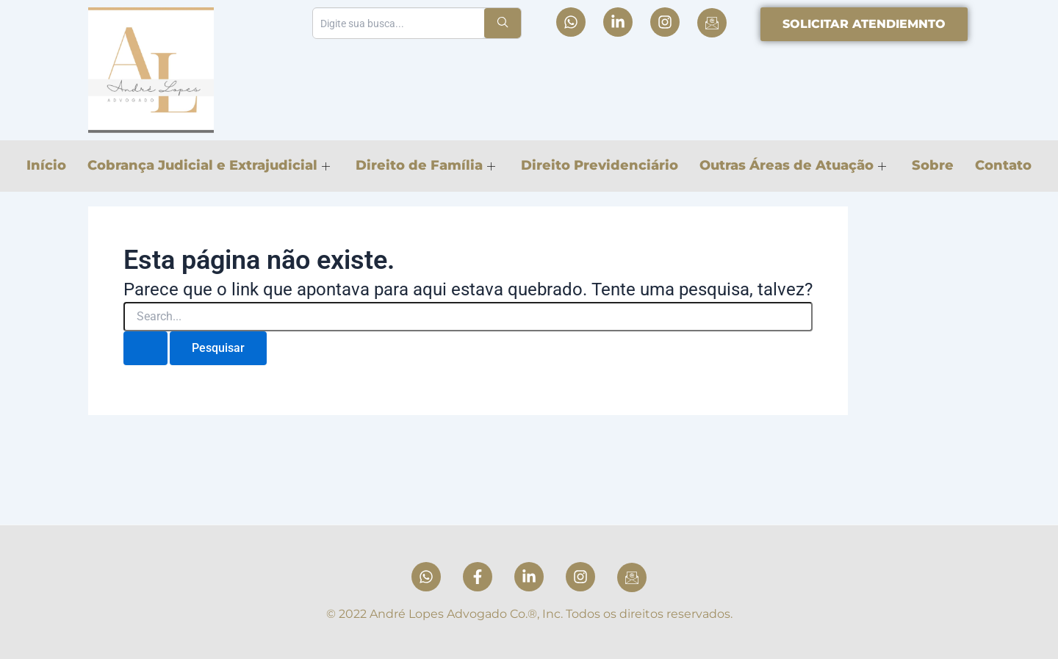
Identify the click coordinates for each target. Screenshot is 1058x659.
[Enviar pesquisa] (145, 348)
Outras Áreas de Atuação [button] (793, 165)
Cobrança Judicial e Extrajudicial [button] (207, 165)
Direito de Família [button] (424, 165)
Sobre (934, 165)
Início (44, 165)
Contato (1005, 165)
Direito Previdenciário (599, 165)
